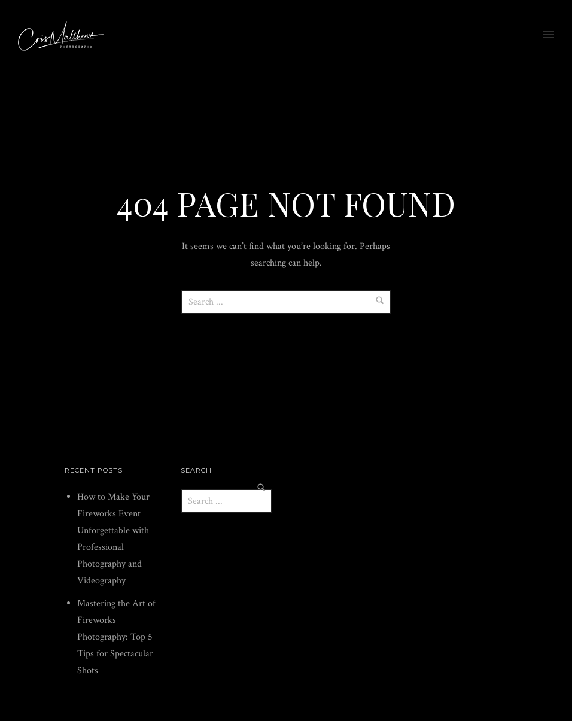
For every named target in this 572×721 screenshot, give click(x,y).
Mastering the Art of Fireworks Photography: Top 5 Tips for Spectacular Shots (116, 637)
